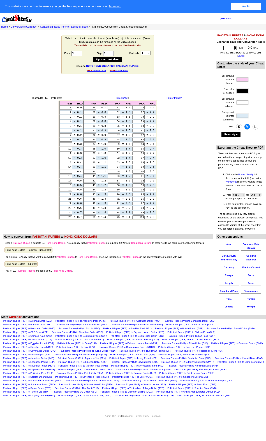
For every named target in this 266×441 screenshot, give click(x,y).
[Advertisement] (108, 85)
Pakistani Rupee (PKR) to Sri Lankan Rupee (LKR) (206, 380)
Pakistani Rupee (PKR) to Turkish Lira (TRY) (26, 391)
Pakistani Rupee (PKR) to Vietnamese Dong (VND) (84, 395)
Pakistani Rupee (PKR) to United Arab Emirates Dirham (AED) (188, 391)
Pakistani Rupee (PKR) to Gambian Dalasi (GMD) (237, 343)
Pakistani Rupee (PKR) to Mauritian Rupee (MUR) (29, 365)
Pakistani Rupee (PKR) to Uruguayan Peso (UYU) (29, 395)
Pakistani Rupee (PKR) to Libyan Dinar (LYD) (134, 362)
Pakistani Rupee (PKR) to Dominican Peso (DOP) (133, 339)
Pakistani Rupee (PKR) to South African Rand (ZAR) (92, 380)
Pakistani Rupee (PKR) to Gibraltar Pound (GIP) (28, 347)
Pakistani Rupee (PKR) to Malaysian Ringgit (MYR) (187, 362)
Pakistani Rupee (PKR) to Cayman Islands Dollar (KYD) (135, 332)
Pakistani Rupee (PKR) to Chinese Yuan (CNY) (27, 336)
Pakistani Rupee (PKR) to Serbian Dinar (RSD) (27, 376)
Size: (231, 126)
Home (4, 26)
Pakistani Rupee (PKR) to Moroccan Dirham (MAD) (137, 365)
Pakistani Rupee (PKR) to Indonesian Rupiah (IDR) (80, 354)
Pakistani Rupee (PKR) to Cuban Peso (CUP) (191, 336)
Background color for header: (227, 79)
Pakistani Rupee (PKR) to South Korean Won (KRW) (149, 380)
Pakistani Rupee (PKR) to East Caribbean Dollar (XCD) (190, 339)
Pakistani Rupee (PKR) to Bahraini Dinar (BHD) (27, 324)
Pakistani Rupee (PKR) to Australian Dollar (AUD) (134, 320)
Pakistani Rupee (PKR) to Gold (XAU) (76, 347)
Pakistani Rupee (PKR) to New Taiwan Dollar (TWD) (85, 369)
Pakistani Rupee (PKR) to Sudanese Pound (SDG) (29, 384)
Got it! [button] (246, 6)
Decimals (134, 53)
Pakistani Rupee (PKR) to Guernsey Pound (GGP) (184, 347)
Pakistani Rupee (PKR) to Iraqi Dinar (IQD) (132, 354)
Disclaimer (127, 416)
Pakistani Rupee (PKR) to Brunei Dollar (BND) (231, 328)
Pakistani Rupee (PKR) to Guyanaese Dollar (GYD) (29, 350)
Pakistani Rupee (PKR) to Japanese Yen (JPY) (81, 358)
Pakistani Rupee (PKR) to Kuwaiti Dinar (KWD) (239, 358)
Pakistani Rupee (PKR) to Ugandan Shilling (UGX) (126, 391)
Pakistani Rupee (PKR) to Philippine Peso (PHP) (28, 373)
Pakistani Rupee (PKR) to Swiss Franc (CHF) (192, 384)
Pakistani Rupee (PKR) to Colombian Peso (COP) (81, 336)
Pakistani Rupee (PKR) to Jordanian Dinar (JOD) (186, 358)
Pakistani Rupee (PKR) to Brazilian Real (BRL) (127, 328)
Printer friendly (174, 98)
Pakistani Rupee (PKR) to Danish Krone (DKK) (79, 339)
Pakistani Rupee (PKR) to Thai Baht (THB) (77, 388)
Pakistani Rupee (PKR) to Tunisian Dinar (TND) (192, 388)
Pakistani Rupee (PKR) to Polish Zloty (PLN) (80, 373)
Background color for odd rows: (227, 102)
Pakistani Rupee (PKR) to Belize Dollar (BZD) (189, 324)
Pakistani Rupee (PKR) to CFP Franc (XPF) (25, 332)
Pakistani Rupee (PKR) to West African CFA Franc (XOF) (144, 395)
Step (99, 53)
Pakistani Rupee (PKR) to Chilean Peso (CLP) (191, 332)
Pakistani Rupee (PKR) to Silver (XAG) (132, 376)
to (112, 66)
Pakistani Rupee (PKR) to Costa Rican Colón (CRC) (137, 336)
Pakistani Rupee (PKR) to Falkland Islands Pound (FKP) (129, 343)
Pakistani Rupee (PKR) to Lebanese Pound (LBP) (29, 362)
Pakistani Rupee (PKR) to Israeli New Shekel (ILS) (184, 354)
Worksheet (122, 98)
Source (241, 56)
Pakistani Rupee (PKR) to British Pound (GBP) (179, 328)
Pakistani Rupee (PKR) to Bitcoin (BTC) (79, 328)
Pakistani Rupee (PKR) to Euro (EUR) (77, 343)
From (67, 53)
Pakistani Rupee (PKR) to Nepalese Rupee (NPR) (29, 369)
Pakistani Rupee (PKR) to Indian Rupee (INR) (26, 354)
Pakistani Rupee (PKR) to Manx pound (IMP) (241, 362)
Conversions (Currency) (24, 26)
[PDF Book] (226, 18)
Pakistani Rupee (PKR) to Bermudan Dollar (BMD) (29, 328)
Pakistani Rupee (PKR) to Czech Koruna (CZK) (27, 339)
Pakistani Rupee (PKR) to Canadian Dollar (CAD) (77, 332)
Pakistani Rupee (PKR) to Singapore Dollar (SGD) (182, 376)
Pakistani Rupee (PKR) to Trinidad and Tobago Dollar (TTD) (133, 388)
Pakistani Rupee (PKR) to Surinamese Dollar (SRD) (85, 384)
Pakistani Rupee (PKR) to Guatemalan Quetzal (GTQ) (127, 347)
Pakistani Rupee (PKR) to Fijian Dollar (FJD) (185, 343)
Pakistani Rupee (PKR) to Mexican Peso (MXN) (83, 365)
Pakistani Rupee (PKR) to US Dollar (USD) (75, 391)
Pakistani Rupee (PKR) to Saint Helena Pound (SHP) (186, 373)
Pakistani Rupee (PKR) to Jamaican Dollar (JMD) (28, 358)
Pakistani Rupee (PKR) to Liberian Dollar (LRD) (82, 362)
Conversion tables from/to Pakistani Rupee (64, 26)
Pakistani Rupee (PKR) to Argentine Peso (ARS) (80, 320)
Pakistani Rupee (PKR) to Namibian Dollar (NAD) (193, 365)
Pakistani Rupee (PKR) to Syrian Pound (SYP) (27, 388)
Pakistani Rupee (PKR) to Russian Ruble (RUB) (131, 373)
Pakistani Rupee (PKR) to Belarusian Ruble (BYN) (137, 324)
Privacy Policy (142, 416)
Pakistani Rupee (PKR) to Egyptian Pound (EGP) (28, 343)
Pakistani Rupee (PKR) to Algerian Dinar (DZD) (27, 320)
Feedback (156, 416)
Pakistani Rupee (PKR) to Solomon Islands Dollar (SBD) (32, 380)
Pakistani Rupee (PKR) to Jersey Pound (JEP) (133, 358)
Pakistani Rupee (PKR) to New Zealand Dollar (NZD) (143, 369)
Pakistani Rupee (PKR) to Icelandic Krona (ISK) (198, 350)
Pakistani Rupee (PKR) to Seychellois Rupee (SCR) (82, 376)
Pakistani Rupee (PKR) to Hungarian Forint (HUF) (145, 350)
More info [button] (115, 6)
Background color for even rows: (227, 116)
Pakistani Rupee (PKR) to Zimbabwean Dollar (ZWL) (204, 395)
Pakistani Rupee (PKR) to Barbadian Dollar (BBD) (81, 324)
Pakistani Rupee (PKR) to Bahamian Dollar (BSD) (189, 320)
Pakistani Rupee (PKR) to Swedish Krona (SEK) (141, 384)
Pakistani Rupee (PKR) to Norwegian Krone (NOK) (200, 369)
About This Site (113, 416)
